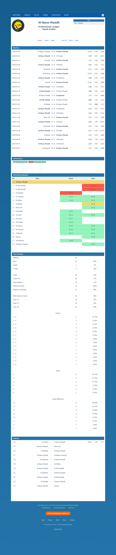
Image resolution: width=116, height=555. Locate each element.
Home (47, 40)
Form (45, 15)
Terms (57, 520)
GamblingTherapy (59, 508)
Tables (27, 15)
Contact (72, 520)
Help (43, 520)
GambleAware (46, 508)
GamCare (71, 508)
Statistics (56, 15)
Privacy (50, 520)
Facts (36, 15)
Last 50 (64, 40)
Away (53, 40)
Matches (16, 15)
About (64, 520)
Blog (66, 15)
